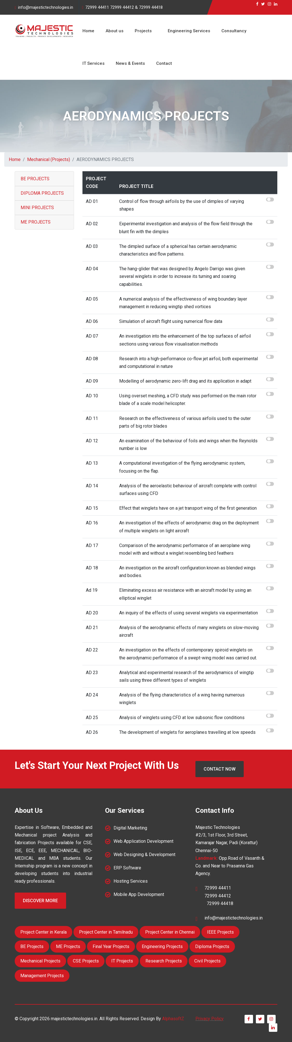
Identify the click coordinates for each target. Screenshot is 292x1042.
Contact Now (220, 769)
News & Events (130, 63)
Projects (143, 30)
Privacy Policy (209, 1018)
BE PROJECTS (35, 178)
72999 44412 (122, 7)
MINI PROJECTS (37, 207)
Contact (164, 63)
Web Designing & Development (144, 854)
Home (88, 30)
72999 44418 (151, 7)
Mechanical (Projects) (48, 159)
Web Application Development (143, 841)
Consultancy (233, 30)
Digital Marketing (130, 828)
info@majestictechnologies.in (45, 7)
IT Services (93, 63)
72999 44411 (97, 7)
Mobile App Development (139, 894)
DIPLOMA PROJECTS (42, 193)
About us (114, 30)
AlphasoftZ (173, 1018)
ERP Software (127, 868)
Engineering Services (189, 30)
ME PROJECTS (36, 222)
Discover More (40, 900)
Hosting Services (131, 881)
